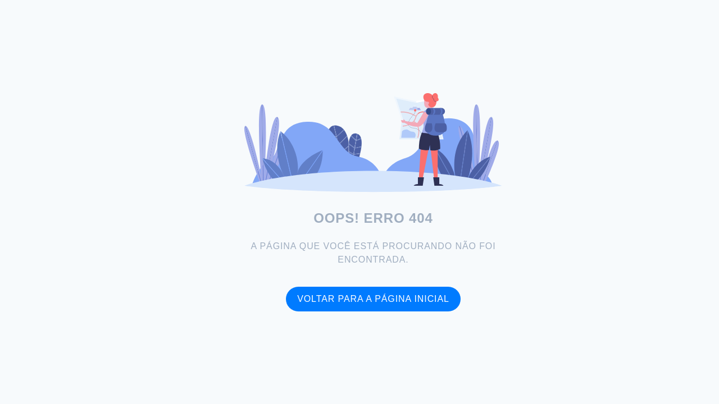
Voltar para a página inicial (373, 299)
